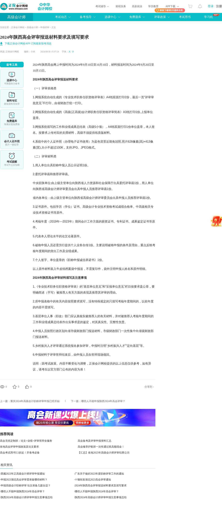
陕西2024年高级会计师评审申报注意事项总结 (27, 497)
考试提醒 (11, 159)
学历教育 (153, 6)
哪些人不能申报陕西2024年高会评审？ (103, 401)
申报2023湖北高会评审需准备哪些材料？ (24, 479)
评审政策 (160, 16)
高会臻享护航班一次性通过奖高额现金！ (101, 446)
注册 (219, 6)
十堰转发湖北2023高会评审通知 (93, 479)
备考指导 (86, 16)
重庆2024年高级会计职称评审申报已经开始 (35, 401)
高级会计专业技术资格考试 (100, 206)
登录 (211, 6)
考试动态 (61, 16)
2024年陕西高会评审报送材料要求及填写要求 (101, 485)
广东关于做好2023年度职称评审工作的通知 (99, 473)
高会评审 (54, 79)
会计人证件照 (11, 139)
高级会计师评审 (55, 188)
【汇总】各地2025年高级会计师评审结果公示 (104, 452)
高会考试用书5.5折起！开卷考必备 (20, 452)
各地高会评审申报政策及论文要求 (19, 446)
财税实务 (121, 6)
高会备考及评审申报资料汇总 (94, 440)
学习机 (212, 16)
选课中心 (110, 16)
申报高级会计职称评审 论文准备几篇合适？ (26, 485)
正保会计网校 (17, 27)
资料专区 (11, 98)
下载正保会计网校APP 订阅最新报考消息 (28, 43)
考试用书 (185, 16)
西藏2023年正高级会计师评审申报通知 (23, 473)
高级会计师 (16, 17)
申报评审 (44, 27)
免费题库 (135, 16)
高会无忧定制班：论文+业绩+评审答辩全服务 (26, 440)
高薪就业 (137, 6)
